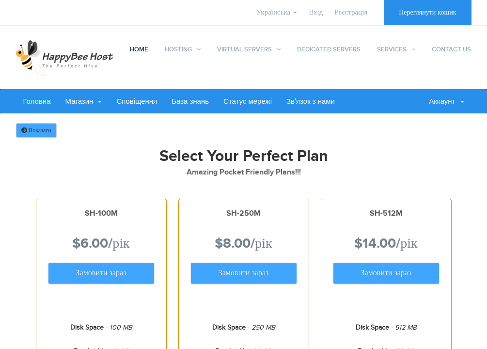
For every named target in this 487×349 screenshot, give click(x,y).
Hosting (178, 49)
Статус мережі (247, 101)
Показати (36, 130)
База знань (190, 101)
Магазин (83, 101)
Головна (37, 101)
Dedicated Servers (329, 49)
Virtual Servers (244, 49)
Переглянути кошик (427, 12)
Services (392, 49)
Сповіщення (136, 101)
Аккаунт (446, 101)
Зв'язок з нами (310, 101)
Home (139, 49)
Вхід (316, 12)
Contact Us (451, 49)
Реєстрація (350, 12)
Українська (276, 12)
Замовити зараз (101, 273)
